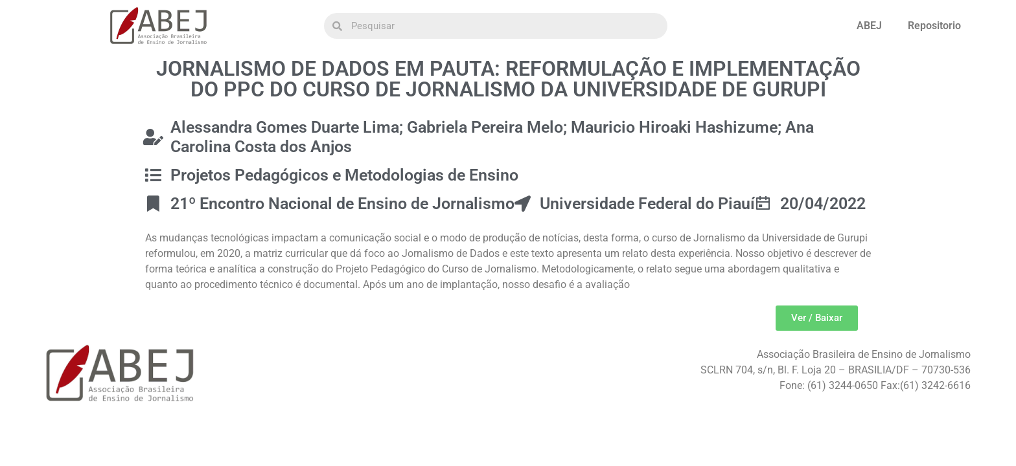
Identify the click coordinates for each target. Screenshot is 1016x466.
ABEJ (869, 25)
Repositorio (934, 25)
